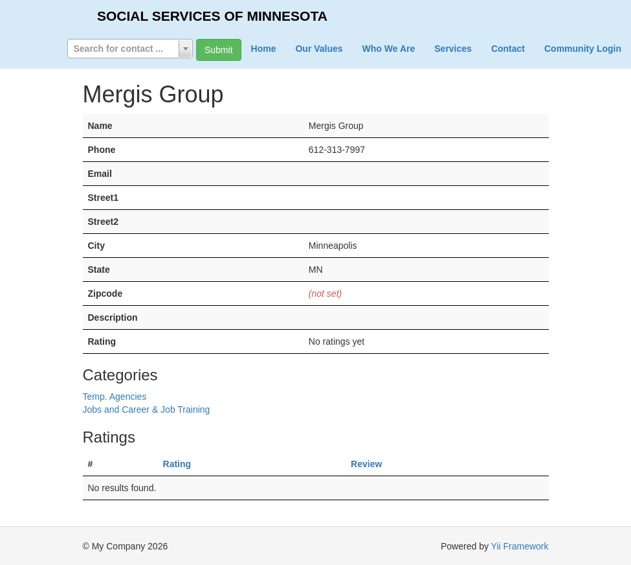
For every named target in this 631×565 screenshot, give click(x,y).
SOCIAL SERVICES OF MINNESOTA (212, 15)
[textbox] (130, 49)
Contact (508, 48)
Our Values (318, 48)
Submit (219, 50)
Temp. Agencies (115, 396)
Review (366, 464)
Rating (177, 464)
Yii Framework (520, 546)
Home (263, 48)
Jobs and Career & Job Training (146, 409)
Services (453, 48)
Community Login (582, 48)
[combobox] (130, 49)
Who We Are (388, 48)
